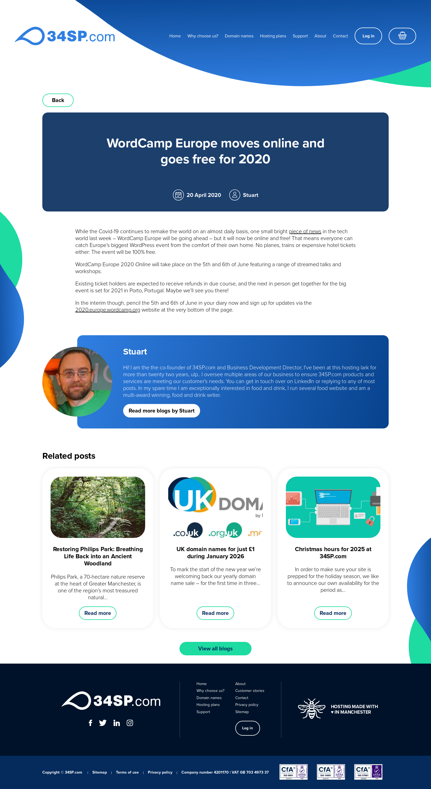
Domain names (239, 36)
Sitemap (242, 712)
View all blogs (215, 648)
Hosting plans (273, 36)
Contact (340, 36)
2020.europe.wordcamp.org (107, 310)
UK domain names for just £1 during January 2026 (215, 553)
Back (58, 100)
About (320, 36)
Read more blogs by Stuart (162, 410)
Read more (97, 613)
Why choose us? (202, 36)
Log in (368, 36)
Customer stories (249, 691)
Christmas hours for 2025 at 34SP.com (333, 553)
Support (300, 36)
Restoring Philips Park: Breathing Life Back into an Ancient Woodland (98, 556)
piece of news (305, 231)
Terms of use (127, 772)
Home (175, 36)
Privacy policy (246, 705)
